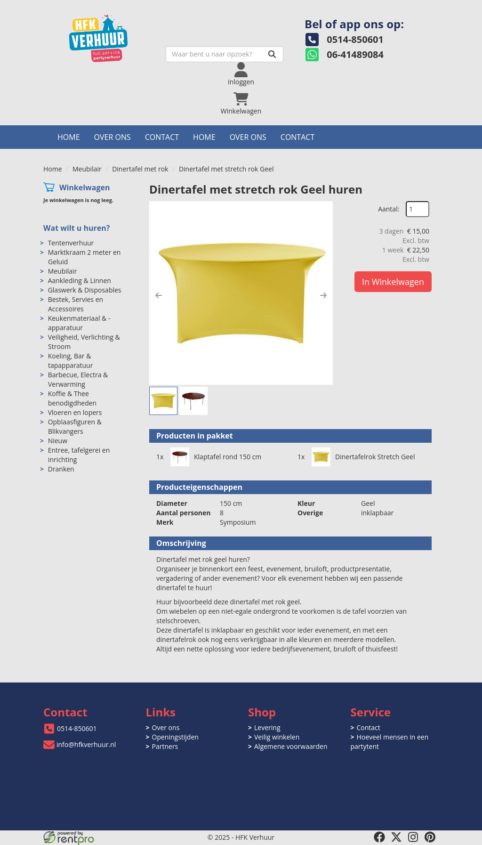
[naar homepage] (109, 35)
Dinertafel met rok (140, 168)
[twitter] (396, 837)
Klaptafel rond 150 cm (227, 456)
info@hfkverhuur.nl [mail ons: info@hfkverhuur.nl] (86, 744)
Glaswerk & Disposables (84, 289)
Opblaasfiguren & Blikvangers (75, 426)
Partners (165, 746)
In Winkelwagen (393, 281)
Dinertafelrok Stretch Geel (375, 456)
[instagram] (413, 837)
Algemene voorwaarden (290, 746)
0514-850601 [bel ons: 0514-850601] (77, 728)
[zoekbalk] (224, 54)
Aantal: (388, 208)
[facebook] (379, 837)
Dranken (61, 468)
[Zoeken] (272, 54)
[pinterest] (430, 837)
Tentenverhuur (71, 242)
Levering (267, 727)
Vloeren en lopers (75, 412)
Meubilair (87, 168)
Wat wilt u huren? (76, 228)
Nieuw (57, 440)
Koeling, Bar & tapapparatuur (70, 360)
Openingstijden (175, 736)
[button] (158, 295)
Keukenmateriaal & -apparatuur (79, 323)
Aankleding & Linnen (79, 280)
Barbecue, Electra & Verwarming (78, 379)
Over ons (112, 137)
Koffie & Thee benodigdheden (72, 398)
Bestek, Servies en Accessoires (75, 304)
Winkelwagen (84, 187)
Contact (162, 137)
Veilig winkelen (276, 736)
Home (68, 137)
